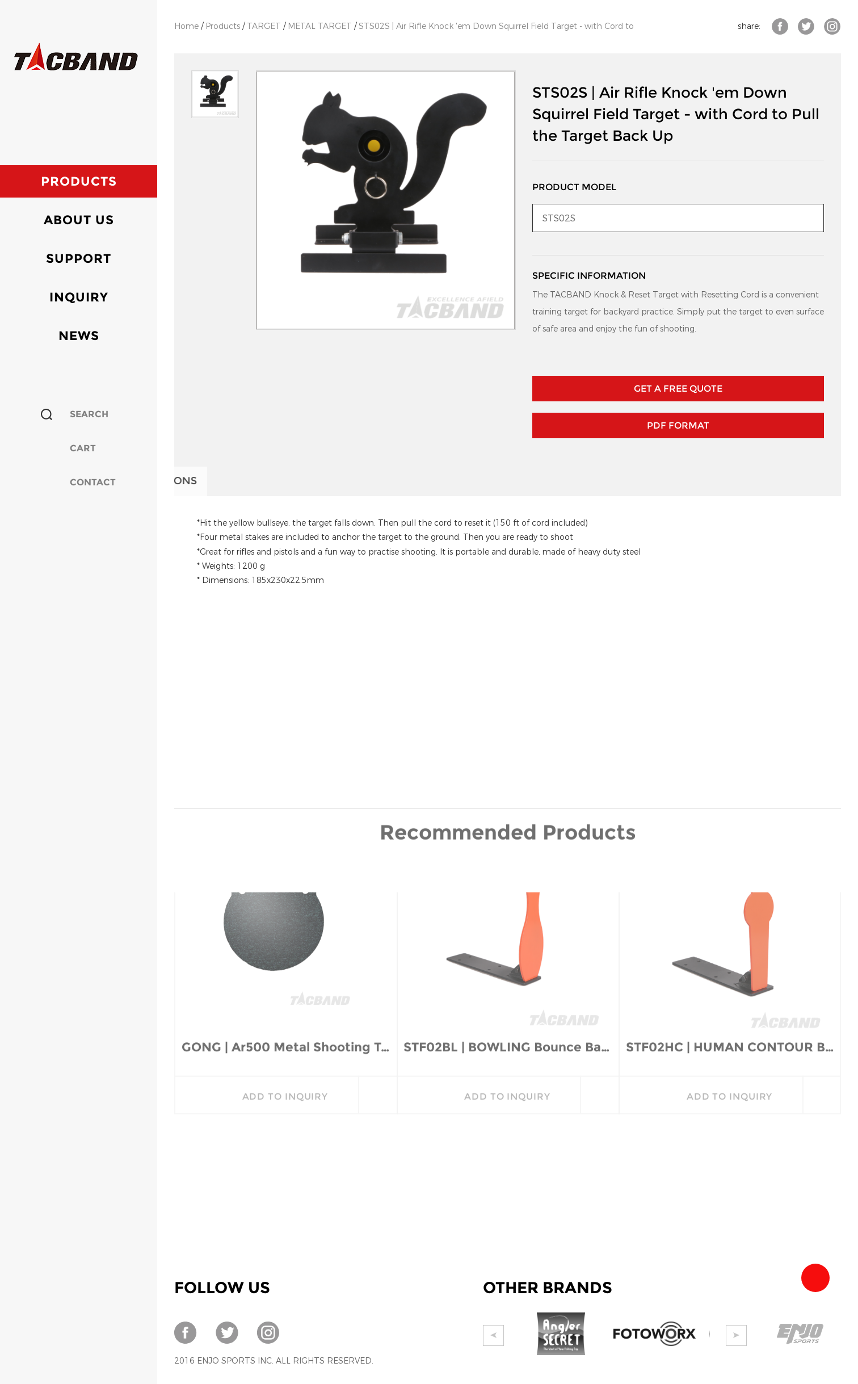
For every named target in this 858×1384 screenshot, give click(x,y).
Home (186, 26)
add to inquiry (285, 955)
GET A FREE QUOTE (678, 388)
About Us (79, 220)
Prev (493, 1335)
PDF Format (678, 425)
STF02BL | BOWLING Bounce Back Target (507, 906)
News (78, 335)
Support (78, 258)
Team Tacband (815, 1278)
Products (79, 181)
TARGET (264, 26)
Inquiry (78, 297)
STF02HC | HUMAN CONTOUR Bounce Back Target (730, 906)
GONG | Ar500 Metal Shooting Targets (285, 906)
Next (736, 1335)
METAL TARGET (320, 26)
